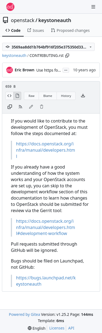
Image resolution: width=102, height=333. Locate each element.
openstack (23, 20)
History (66, 96)
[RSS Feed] (20, 107)
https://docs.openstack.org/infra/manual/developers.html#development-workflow (45, 227)
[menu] (36, 328)
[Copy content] (9, 107)
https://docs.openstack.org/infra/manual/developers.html (45, 150)
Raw (32, 96)
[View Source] (9, 96)
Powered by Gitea (24, 314)
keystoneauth (54, 20)
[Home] (10, 7)
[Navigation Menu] (93, 6)
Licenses (56, 328)
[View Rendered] (17, 96)
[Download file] (83, 95)
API (71, 328)
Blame (47, 96)
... (65, 70)
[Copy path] (67, 55)
